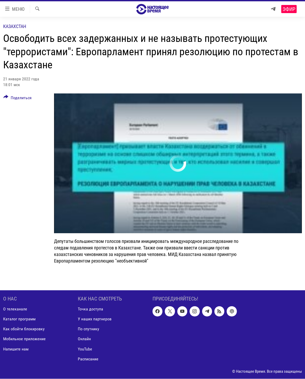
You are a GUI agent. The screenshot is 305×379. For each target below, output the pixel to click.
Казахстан (14, 26)
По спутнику (88, 329)
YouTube (85, 349)
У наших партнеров (95, 319)
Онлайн (84, 339)
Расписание (88, 358)
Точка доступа (90, 309)
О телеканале (15, 309)
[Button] (17, 98)
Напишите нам (15, 349)
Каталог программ (19, 319)
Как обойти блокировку (24, 329)
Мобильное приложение (24, 339)
